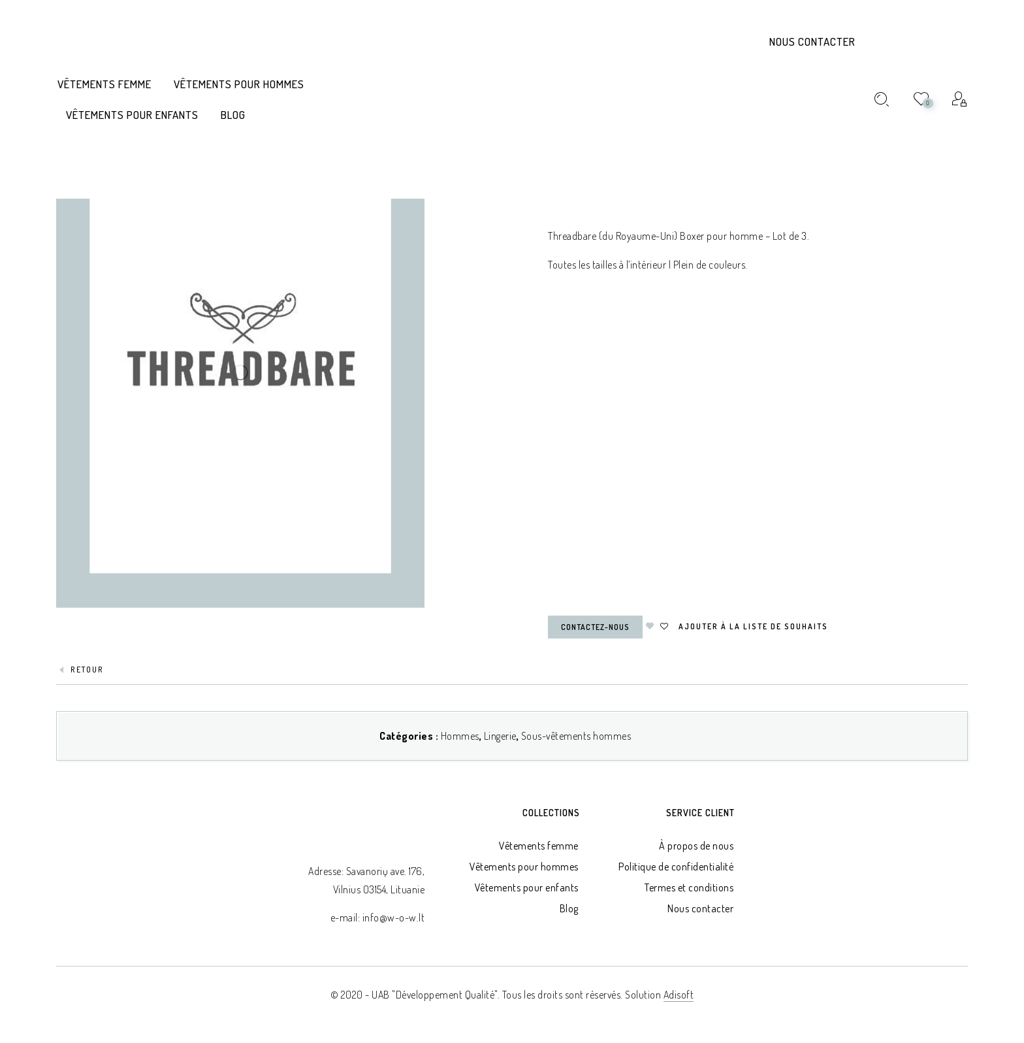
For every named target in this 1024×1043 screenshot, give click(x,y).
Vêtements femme (539, 845)
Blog (569, 908)
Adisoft (679, 994)
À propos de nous (696, 845)
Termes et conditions (689, 887)
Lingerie (500, 735)
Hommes (460, 735)
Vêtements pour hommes (524, 866)
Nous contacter (812, 41)
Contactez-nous (595, 627)
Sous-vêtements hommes (576, 735)
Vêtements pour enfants (527, 887)
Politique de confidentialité (675, 866)
